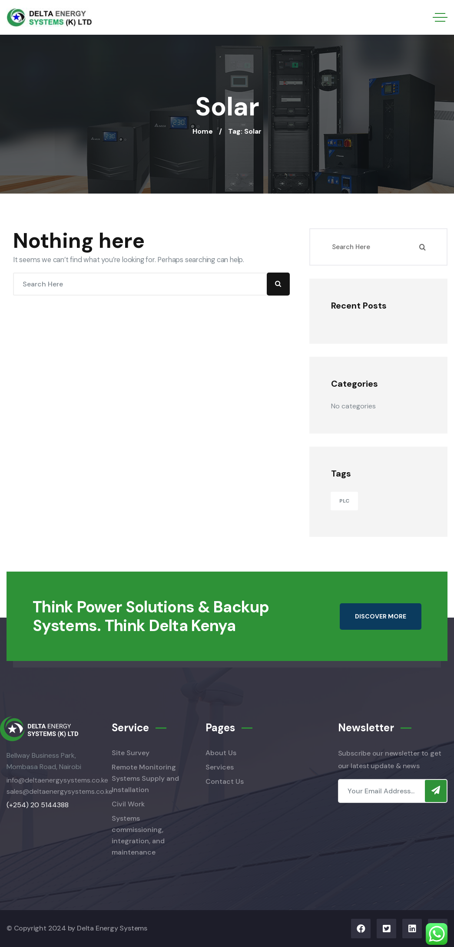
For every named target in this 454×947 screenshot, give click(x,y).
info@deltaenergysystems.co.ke (57, 780)
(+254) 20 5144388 (38, 804)
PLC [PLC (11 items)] (344, 500)
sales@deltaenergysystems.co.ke (60, 791)
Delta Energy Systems (112, 928)
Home (202, 131)
